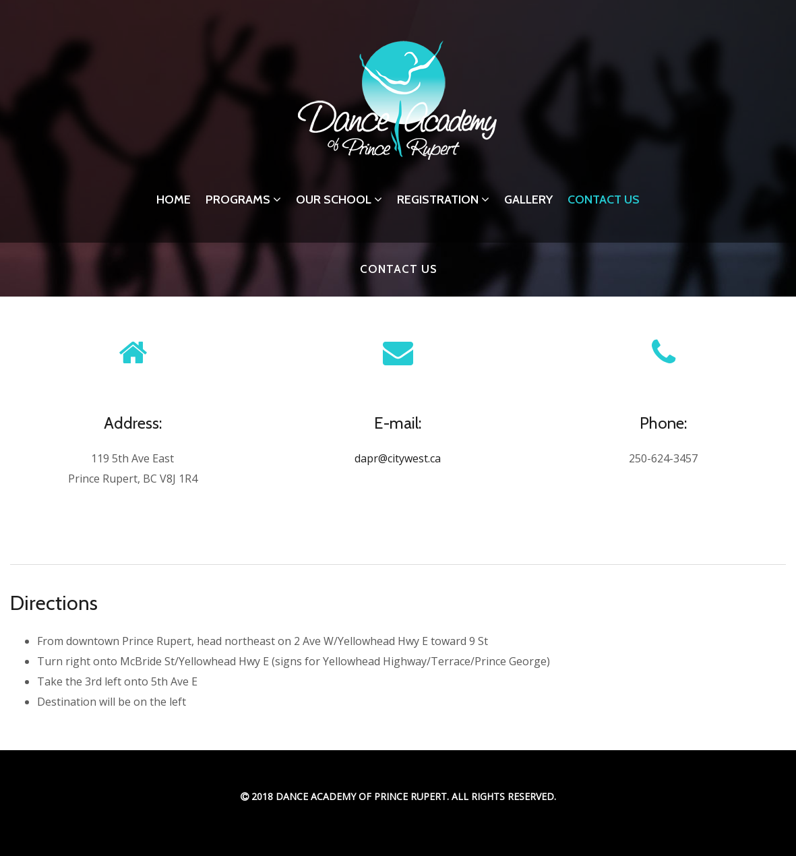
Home (173, 199)
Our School (339, 199)
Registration (443, 199)
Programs (243, 199)
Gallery (528, 199)
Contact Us (604, 199)
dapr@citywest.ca (398, 458)
